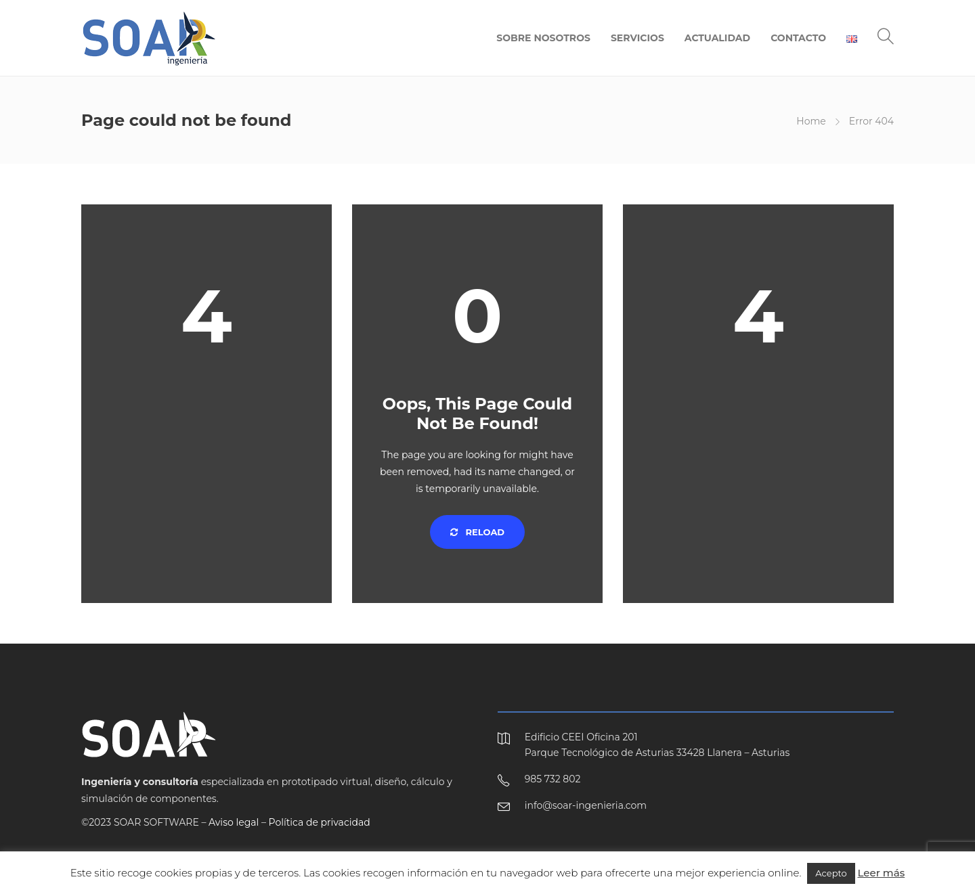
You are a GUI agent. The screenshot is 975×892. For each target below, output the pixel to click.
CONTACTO (798, 38)
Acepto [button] (830, 873)
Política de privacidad (319, 822)
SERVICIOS (637, 38)
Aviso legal (234, 822)
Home (810, 121)
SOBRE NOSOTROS (543, 38)
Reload (477, 532)
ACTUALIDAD (717, 38)
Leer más (881, 872)
